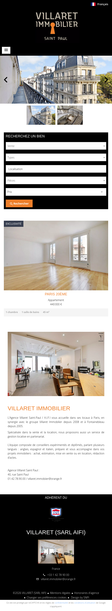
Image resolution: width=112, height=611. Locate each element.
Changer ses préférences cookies (47, 597)
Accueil (56, 25)
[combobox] (56, 146)
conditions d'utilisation (85, 602)
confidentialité (61, 602)
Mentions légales (60, 593)
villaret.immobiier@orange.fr (45, 479)
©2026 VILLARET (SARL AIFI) (29, 593)
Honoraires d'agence (86, 593)
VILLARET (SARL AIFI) (56, 532)
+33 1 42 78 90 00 (58, 575)
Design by (79, 597)
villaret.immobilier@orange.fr (58, 579)
